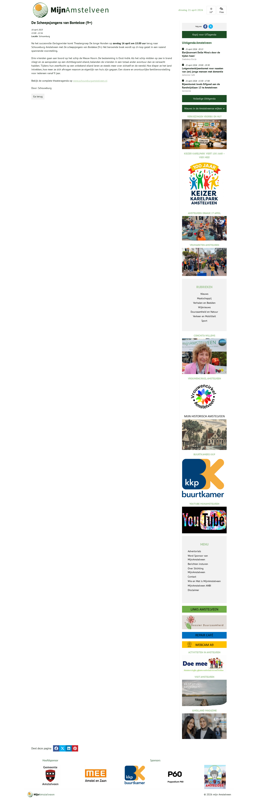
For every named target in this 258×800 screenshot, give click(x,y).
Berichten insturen (198, 564)
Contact (192, 576)
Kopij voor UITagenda (204, 34)
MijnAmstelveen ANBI (199, 585)
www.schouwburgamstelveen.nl (90, 80)
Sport (204, 320)
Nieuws (204, 293)
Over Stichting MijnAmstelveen (196, 570)
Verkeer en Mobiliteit (204, 316)
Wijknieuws (204, 307)
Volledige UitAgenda (204, 98)
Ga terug (38, 96)
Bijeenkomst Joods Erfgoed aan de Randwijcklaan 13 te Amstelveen (201, 86)
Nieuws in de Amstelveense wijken (204, 108)
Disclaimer (193, 590)
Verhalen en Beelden (204, 302)
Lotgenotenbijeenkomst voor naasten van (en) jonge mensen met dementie (202, 70)
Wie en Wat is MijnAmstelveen (204, 581)
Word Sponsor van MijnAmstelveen (198, 557)
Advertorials (194, 551)
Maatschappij (204, 298)
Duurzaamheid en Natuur (204, 311)
